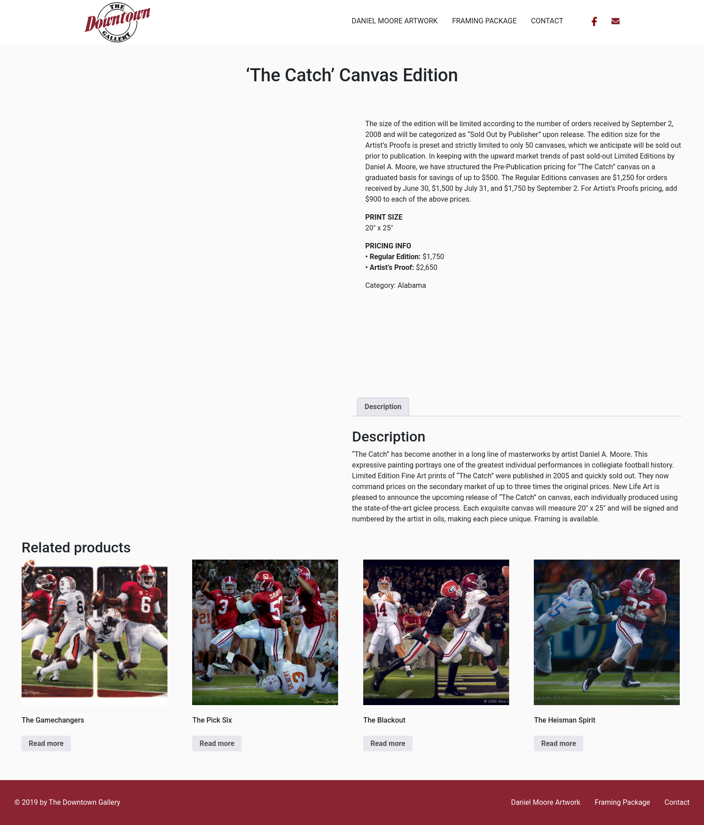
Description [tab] (383, 406)
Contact (547, 21)
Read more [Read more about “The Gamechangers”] (46, 743)
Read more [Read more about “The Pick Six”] (216, 743)
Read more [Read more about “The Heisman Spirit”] (558, 743)
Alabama (411, 285)
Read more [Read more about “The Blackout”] (387, 743)
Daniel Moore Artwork (395, 21)
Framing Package (484, 21)
